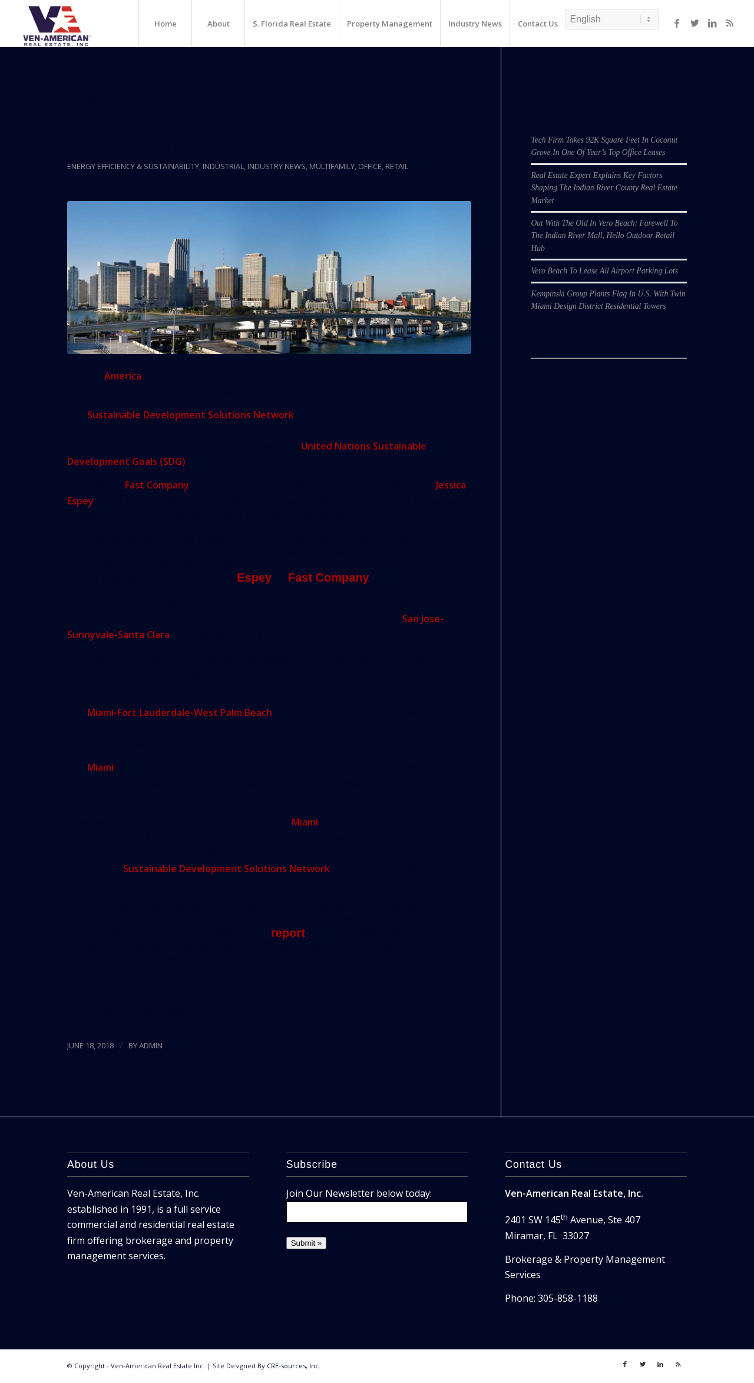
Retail (396, 166)
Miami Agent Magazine (153, 1011)
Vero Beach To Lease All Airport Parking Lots (604, 270)
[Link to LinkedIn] (712, 23)
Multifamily (332, 166)
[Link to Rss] (730, 23)
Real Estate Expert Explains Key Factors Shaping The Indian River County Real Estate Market (604, 188)
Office (370, 166)
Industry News (276, 166)
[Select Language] (612, 19)
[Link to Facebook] (677, 23)
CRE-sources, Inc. (293, 1365)
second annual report (396, 414)
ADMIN (151, 1045)
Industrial (223, 166)
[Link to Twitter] (694, 23)
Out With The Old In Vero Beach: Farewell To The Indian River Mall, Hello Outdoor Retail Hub (604, 236)
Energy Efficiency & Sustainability (133, 166)
